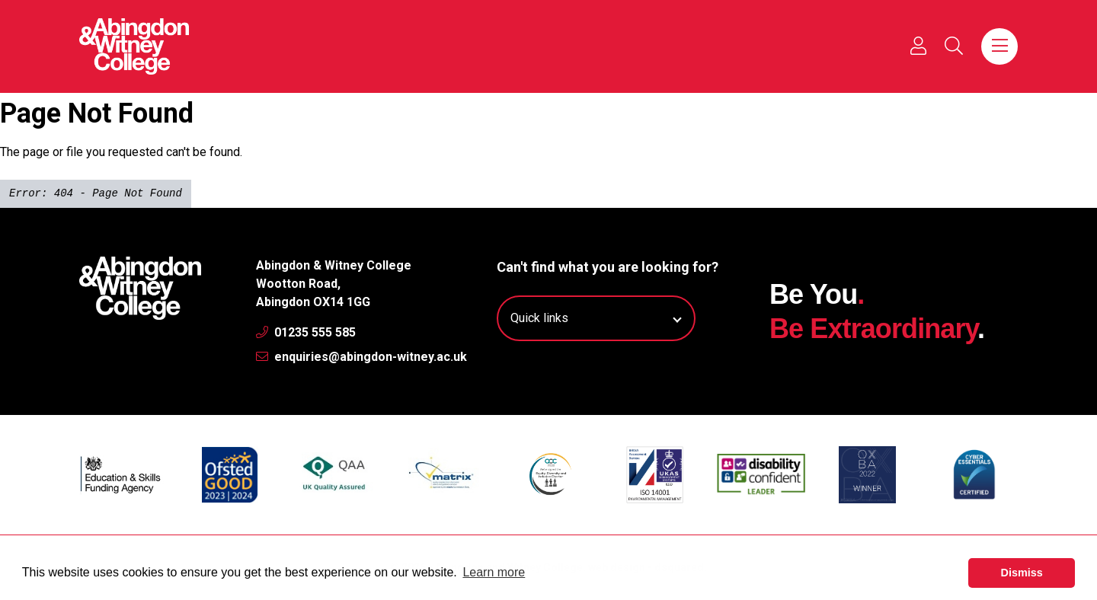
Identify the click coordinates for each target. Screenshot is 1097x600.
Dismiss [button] (1022, 572)
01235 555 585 (306, 332)
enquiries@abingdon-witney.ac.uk (361, 356)
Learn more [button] (493, 572)
